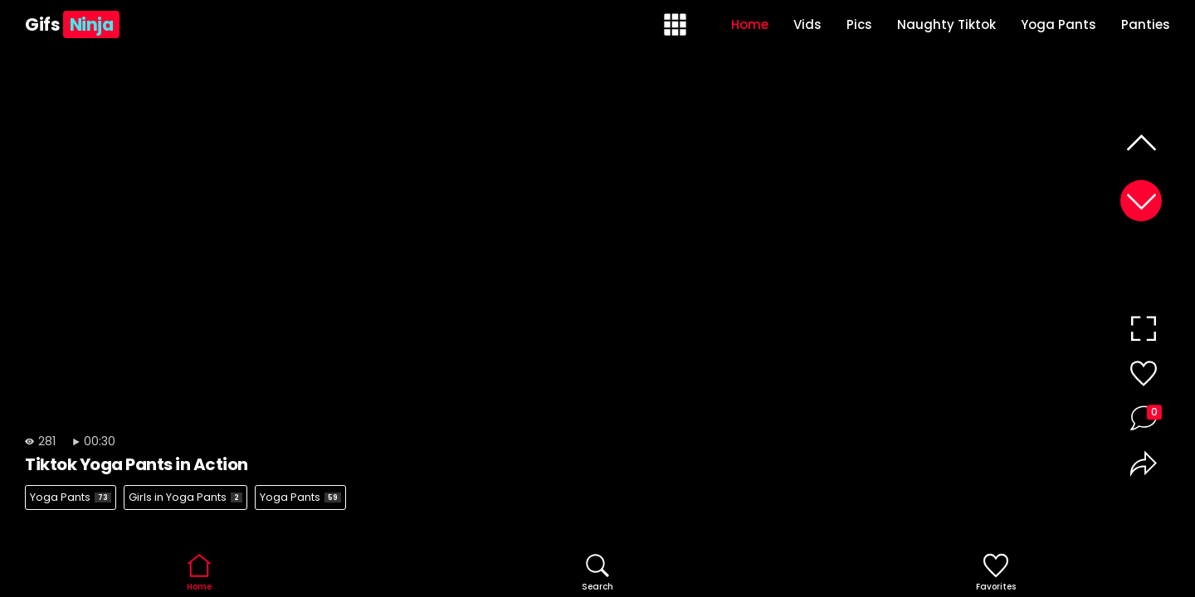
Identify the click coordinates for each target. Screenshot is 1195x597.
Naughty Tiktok (946, 24)
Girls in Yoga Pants (185, 497)
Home (749, 24)
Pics (859, 24)
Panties (1145, 24)
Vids (807, 24)
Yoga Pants (1058, 24)
